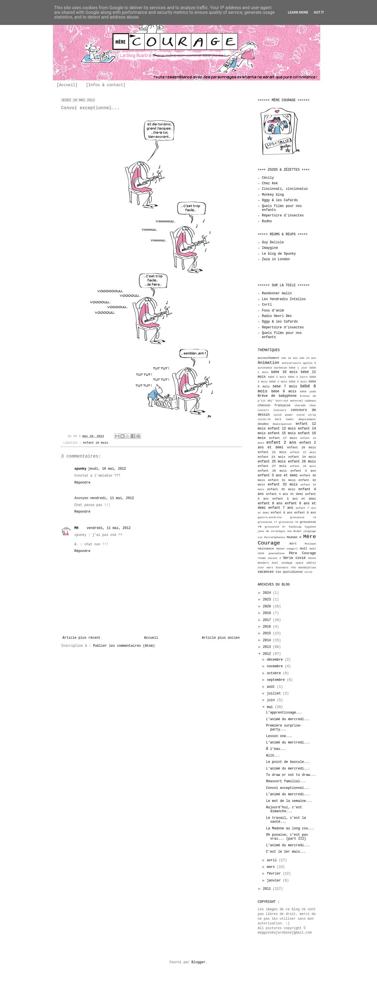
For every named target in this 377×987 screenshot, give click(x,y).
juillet (275, 693)
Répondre (83, 483)
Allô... (273, 756)
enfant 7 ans (280, 508)
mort (293, 543)
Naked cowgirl (287, 548)
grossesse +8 (288, 522)
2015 (268, 633)
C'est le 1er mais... (286, 852)
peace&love (277, 553)
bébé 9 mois (283, 391)
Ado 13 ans (307, 358)
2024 (268, 593)
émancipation (282, 424)
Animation (268, 362)
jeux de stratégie (271, 531)
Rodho (267, 221)
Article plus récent (82, 638)
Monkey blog (273, 195)
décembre (276, 660)
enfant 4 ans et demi (284, 494)
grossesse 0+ (275, 526)
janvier (275, 881)
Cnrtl (267, 305)
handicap (295, 526)
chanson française (274, 405)
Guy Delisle (273, 242)
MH (76, 528)
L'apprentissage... (284, 713)
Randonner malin (277, 293)
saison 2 (274, 558)
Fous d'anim (273, 311)
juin (272, 700)
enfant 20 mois (301, 447)
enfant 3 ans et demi (278, 475)
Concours (280, 410)
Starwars (282, 567)
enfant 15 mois (282, 433)
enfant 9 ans (305, 512)
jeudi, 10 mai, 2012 (107, 469)
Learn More (298, 12)
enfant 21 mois (272, 452)
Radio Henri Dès (277, 316)
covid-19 (264, 419)
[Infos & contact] (105, 85)
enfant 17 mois (283, 438)
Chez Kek (270, 183)
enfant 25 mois (272, 462)
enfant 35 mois (281, 489)
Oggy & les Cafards (280, 200)
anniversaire (291, 363)
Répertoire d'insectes (283, 216)
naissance (266, 548)
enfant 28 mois (303, 466)
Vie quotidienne (289, 572)
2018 (268, 613)
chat (312, 405)
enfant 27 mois (272, 466)
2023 (268, 600)
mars (272, 867)
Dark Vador (284, 419)
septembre (277, 680)
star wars (265, 567)
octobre (275, 673)
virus (308, 572)
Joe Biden (294, 531)
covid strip (306, 414)
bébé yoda (308, 391)
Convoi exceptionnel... (288, 788)
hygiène (310, 526)
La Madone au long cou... (290, 828)
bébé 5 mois (298, 381)
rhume (262, 558)
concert (263, 410)
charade (300, 405)
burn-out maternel (289, 400)
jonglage (309, 531)
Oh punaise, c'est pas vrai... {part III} (287, 837)
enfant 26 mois (302, 462)
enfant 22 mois (303, 452)
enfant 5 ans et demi (294, 498)
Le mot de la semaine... (289, 801)
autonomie (265, 367)
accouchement (268, 358)
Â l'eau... (276, 749)
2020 (268, 606)
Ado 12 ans (289, 358)
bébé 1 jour (298, 367)
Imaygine (270, 248)
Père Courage (302, 553)
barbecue (280, 367)
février (275, 874)
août (272, 687)
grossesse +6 (303, 517)
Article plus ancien (221, 638)
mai (271, 707)
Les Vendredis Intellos (284, 299)
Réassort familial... (286, 781)
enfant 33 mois (283, 485)
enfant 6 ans (270, 503)
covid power (283, 414)
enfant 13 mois (282, 429)
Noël (303, 548)
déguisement (307, 419)
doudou (263, 424)
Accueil (151, 638)
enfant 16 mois (95, 442)
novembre (276, 666)
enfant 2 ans (281, 442)
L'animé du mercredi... (288, 719)
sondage (286, 562)
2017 (268, 620)
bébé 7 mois (285, 386)
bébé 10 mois (284, 372)
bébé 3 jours (298, 377)
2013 (268, 647)
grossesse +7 (267, 522)
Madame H (294, 537)
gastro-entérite (270, 517)
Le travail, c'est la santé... (286, 820)
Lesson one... (279, 736)
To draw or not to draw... (291, 775)
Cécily (268, 178)
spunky (80, 469)
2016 (268, 627)
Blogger (198, 962)
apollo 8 (309, 363)
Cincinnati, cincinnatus (285, 189)
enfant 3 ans (303, 470)
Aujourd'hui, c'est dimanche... (284, 809)
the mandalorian (303, 567)
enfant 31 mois (282, 480)
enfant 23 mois (272, 457)
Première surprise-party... (284, 728)
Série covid (294, 558)
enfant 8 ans (281, 512)
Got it (319, 12)
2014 (268, 640)
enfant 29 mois (272, 470)
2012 (268, 654)
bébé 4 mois (278, 381)
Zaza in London (276, 259)
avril (273, 860)
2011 (268, 889)
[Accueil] (67, 85)
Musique (310, 543)
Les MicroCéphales (271, 537)
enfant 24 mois (302, 457)
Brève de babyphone (277, 396)
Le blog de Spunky (279, 254)
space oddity (305, 562)
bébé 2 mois (277, 377)
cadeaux (310, 400)
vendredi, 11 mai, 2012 (112, 498)
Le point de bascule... (288, 762)
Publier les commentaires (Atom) (124, 646)
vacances (266, 572)
